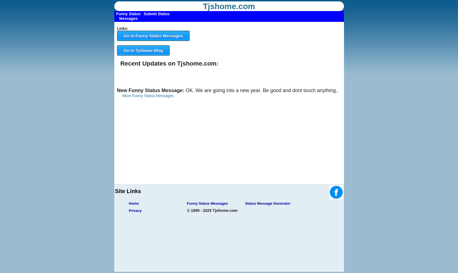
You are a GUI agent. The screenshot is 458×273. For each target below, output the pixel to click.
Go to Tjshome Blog (143, 50)
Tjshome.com (229, 6)
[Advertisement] (229, 145)
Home (134, 203)
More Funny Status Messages (148, 95)
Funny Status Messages (207, 203)
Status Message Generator (268, 203)
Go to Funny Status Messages (153, 35)
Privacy (135, 211)
